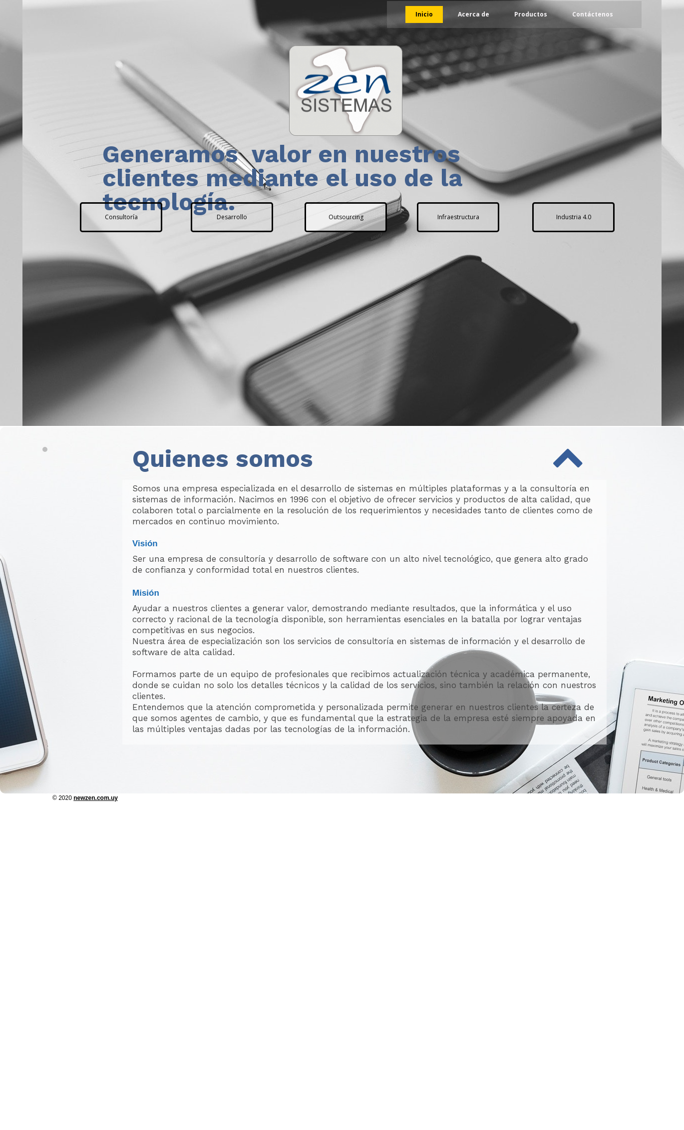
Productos (530, 14)
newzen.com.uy (95, 797)
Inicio (424, 14)
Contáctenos (592, 14)
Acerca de (473, 14)
